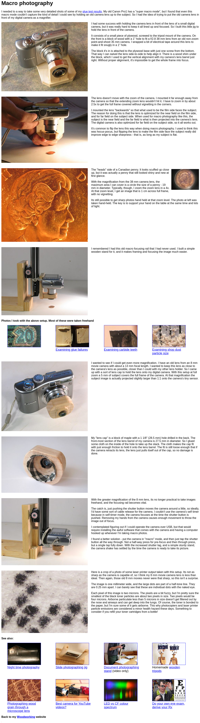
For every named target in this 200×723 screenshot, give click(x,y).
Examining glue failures (72, 338)
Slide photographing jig (72, 656)
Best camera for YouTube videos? (73, 694)
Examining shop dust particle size (169, 340)
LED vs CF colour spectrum (120, 694)
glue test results (92, 11)
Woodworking (26, 716)
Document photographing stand (121, 658)
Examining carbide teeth (120, 338)
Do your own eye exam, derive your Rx (169, 694)
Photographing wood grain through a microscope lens (24, 696)
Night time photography (24, 656)
